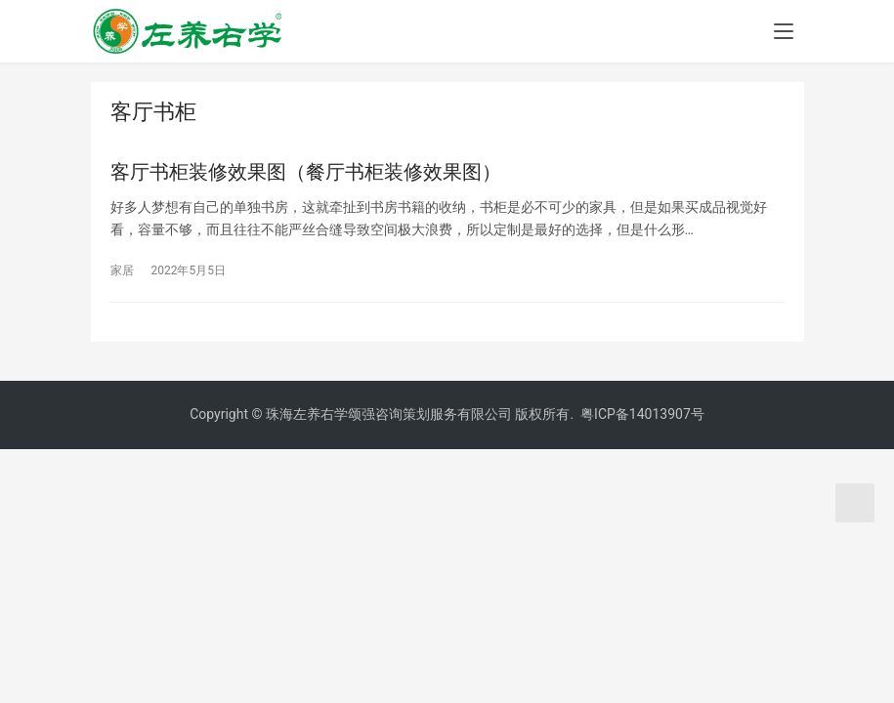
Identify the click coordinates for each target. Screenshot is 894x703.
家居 (122, 270)
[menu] (783, 31)
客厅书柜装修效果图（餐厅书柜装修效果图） (305, 172)
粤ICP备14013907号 (642, 414)
